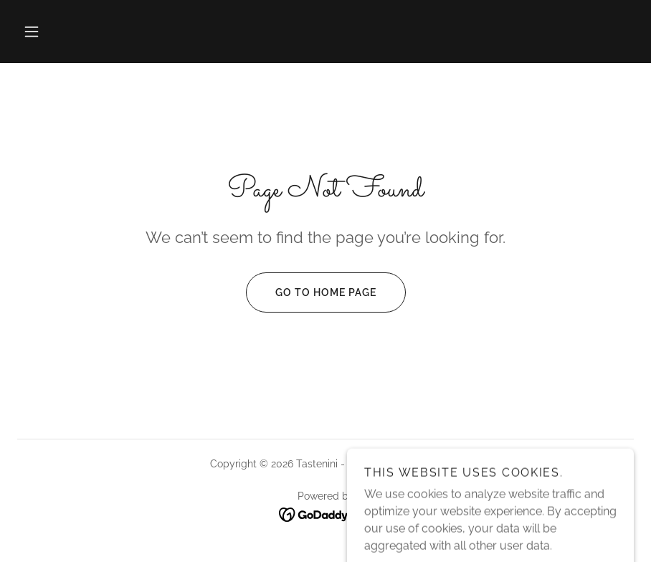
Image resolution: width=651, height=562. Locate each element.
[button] (31, 31)
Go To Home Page (311, 292)
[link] (326, 514)
